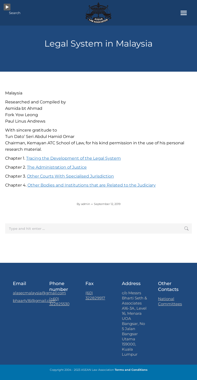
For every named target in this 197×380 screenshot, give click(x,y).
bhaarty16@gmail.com (34, 300)
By (83, 204)
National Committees (170, 301)
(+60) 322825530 (59, 301)
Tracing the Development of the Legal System (73, 158)
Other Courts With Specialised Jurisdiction (70, 176)
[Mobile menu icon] (183, 12)
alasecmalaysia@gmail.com (39, 292)
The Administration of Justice (57, 167)
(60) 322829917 (95, 295)
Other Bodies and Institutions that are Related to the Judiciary (91, 185)
